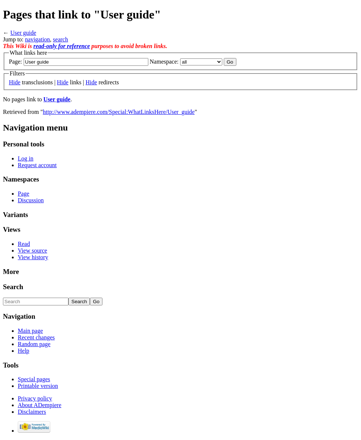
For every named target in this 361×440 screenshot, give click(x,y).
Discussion (31, 200)
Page (23, 193)
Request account (37, 165)
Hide (14, 82)
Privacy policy (35, 398)
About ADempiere (39, 405)
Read (24, 244)
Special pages (34, 379)
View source (32, 250)
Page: (15, 61)
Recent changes (36, 337)
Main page (30, 331)
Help (23, 351)
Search (13, 287)
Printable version (38, 386)
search (60, 39)
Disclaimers (32, 412)
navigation (37, 39)
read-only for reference (61, 46)
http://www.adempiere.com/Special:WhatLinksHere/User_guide (119, 112)
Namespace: (164, 61)
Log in (25, 158)
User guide (23, 33)
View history (33, 257)
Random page (34, 344)
